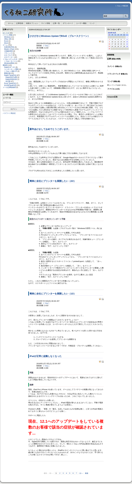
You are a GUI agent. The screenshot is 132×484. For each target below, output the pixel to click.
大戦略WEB (8, 51)
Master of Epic (9, 49)
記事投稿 (19, 23)
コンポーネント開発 (11, 69)
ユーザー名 (7, 98)
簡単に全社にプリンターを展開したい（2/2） (53, 181)
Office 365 (7, 39)
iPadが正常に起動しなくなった (46, 356)
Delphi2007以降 (11, 77)
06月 (114, 33)
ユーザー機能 (81, 23)
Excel (6, 41)
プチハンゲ (8, 53)
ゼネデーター (9, 57)
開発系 (5, 65)
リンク (92, 23)
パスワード (7, 102)
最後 (86, 473)
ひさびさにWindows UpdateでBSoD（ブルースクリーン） (60, 36)
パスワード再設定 (9, 113)
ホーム (10, 23)
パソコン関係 (7, 35)
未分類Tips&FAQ (10, 85)
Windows (7, 37)
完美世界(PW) (9, 47)
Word (6, 43)
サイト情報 (45, 23)
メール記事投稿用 (9, 87)
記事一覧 (56, 23)
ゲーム (5, 45)
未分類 (7, 81)
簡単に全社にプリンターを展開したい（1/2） (53, 293)
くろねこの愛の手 (10, 71)
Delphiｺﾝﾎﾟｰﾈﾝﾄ (9, 67)
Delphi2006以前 (11, 79)
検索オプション (32, 23)
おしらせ (6, 33)
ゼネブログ (8, 55)
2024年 (110, 33)
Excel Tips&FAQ (10, 83)
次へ (81, 473)
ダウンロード (68, 23)
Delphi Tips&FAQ (10, 75)
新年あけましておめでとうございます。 (50, 129)
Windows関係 (9, 63)
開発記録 (7, 73)
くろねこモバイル (10, 61)
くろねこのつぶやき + (11, 59)
